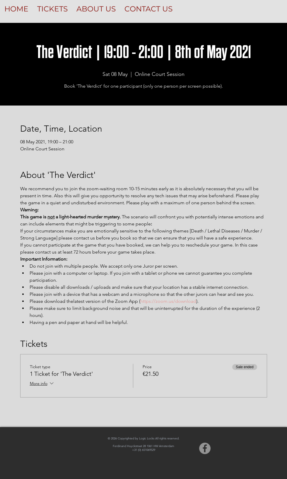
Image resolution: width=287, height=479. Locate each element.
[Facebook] (205, 448)
